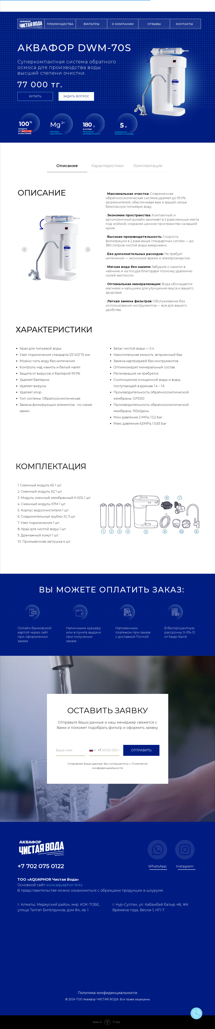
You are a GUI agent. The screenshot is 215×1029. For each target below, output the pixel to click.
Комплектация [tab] (147, 165)
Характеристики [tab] (107, 165)
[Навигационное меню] (6, 6)
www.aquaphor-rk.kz (64, 885)
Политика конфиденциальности (107, 993)
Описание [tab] (67, 165)
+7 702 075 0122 (41, 866)
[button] (76, 96)
